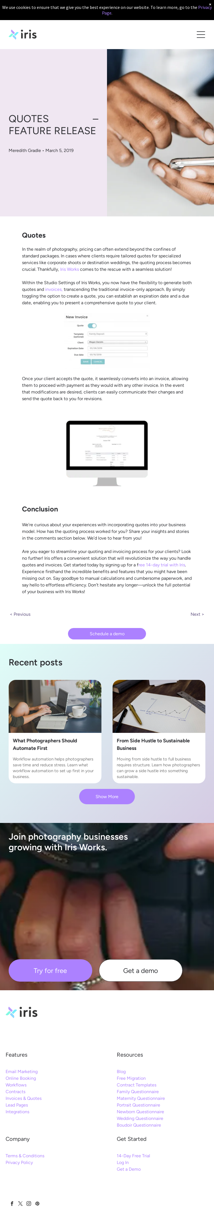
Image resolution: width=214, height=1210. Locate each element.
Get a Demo (129, 1169)
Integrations (17, 1111)
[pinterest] (37, 1204)
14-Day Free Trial (133, 1155)
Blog (121, 1071)
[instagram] (28, 1204)
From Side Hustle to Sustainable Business (153, 744)
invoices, (54, 289)
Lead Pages (17, 1105)
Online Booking (21, 1078)
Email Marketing (22, 1071)
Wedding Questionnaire (140, 1118)
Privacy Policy (19, 1162)
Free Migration (131, 1078)
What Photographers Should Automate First (45, 744)
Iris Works (69, 269)
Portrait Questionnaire (138, 1105)
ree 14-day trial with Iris (161, 564)
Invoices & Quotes (24, 1098)
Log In (123, 1162)
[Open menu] (201, 34)
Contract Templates (136, 1085)
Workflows (16, 1085)
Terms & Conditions (25, 1155)
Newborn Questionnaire (140, 1111)
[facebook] (12, 1204)
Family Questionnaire (138, 1091)
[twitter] (20, 1204)
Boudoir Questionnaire (139, 1125)
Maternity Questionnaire (141, 1098)
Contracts (15, 1091)
